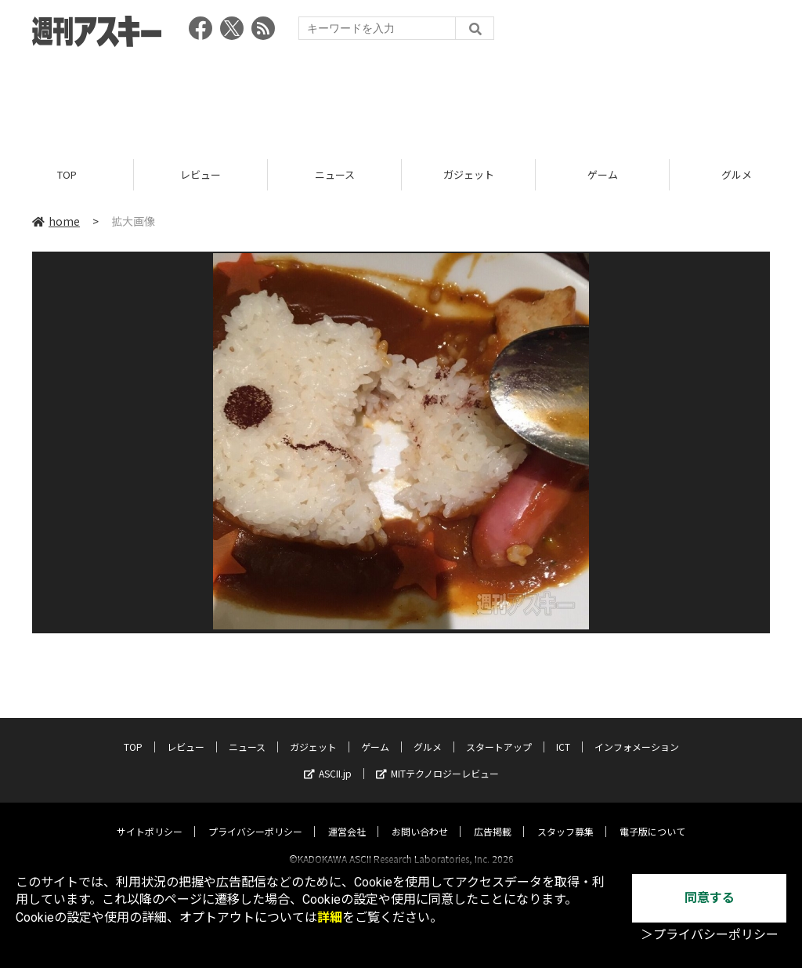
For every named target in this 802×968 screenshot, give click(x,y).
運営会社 (347, 817)
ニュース (335, 174)
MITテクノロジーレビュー (437, 759)
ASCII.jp (328, 759)
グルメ (428, 732)
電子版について (652, 817)
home (56, 221)
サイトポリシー (149, 817)
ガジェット (468, 174)
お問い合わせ (420, 817)
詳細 (329, 917)
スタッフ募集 (565, 817)
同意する (710, 897)
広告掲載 (492, 817)
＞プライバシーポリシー (710, 934)
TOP (67, 174)
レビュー (200, 174)
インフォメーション (636, 732)
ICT (563, 732)
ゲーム (602, 174)
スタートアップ (499, 732)
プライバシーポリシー (255, 817)
